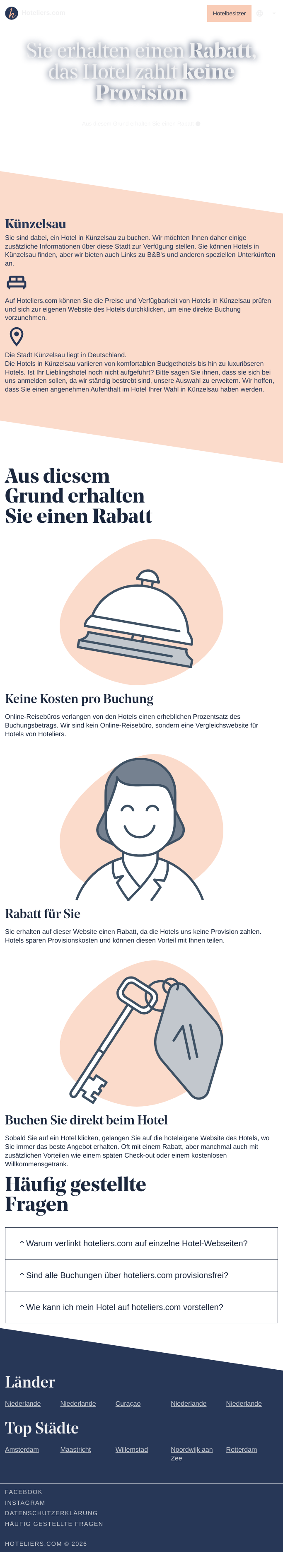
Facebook (24, 1493)
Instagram (25, 1504)
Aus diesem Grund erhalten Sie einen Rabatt (141, 124)
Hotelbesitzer (229, 13)
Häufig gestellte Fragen (54, 1526)
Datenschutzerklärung (51, 1515)
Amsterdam (22, 1451)
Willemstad (132, 1451)
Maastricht (75, 1451)
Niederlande (23, 1405)
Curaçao (128, 1405)
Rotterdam (241, 1451)
